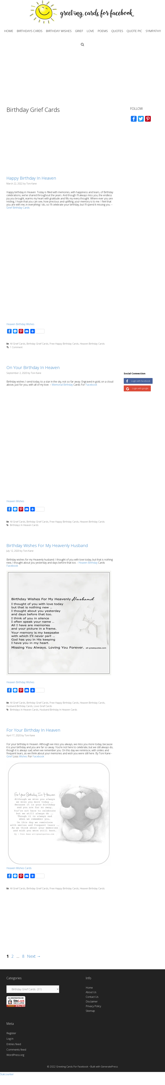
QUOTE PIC (134, 31)
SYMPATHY (153, 31)
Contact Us (92, 997)
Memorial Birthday (62, 384)
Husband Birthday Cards (19, 706)
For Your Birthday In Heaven (33, 730)
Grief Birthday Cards (18, 207)
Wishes (23, 756)
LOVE (90, 31)
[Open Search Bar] (82, 44)
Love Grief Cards (43, 706)
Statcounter (7, 1074)
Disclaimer (92, 1001)
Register (11, 1033)
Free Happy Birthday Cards (64, 343)
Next (34, 956)
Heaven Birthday (87, 562)
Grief (9, 756)
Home (89, 987)
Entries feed (13, 1044)
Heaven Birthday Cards (92, 343)
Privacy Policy (93, 1006)
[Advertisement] (82, 74)
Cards (28, 868)
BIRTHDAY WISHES (59, 31)
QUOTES (117, 31)
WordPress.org (15, 1055)
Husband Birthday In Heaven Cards (58, 709)
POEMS (103, 31)
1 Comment (16, 347)
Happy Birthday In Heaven (31, 178)
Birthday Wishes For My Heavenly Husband (47, 545)
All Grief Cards (17, 343)
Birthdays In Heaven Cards (24, 525)
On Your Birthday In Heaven (33, 367)
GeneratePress (109, 1066)
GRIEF (79, 31)
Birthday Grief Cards (38, 343)
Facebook (91, 384)
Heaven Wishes (15, 501)
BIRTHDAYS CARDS (29, 31)
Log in (9, 1038)
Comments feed (16, 1049)
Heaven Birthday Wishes (20, 324)
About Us (91, 992)
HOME (8, 31)
